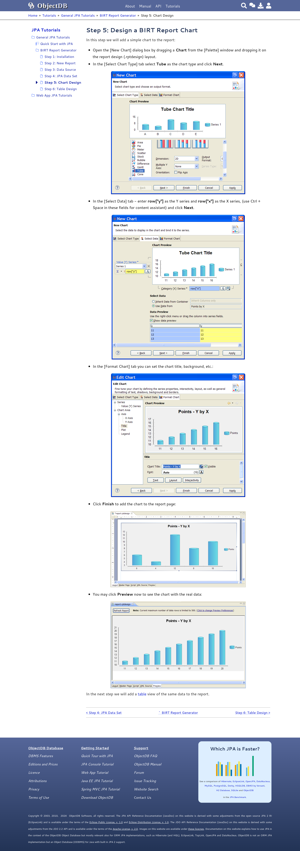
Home (33, 15)
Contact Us (142, 797)
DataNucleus (263, 781)
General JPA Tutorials (78, 15)
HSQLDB (240, 785)
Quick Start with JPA (56, 43)
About (130, 6)
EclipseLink (238, 781)
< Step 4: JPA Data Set (104, 712)
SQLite (234, 790)
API (158, 6)
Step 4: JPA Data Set (60, 75)
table (142, 694)
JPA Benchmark (238, 797)
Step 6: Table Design (60, 88)
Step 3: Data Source (60, 69)
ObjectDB (248, 790)
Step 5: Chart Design (62, 82)
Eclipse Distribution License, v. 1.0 (149, 822)
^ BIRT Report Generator (178, 712)
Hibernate (226, 781)
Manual (145, 6)
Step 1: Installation (59, 56)
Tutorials (172, 6)
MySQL (208, 785)
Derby (231, 785)
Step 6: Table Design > (252, 712)
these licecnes (196, 829)
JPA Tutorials (45, 30)
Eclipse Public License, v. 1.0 (106, 822)
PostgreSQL (220, 785)
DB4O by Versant (255, 785)
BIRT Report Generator (118, 15)
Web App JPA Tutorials (54, 95)
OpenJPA (250, 781)
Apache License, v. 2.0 (125, 829)
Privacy (33, 789)
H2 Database (223, 790)
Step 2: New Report (60, 63)
